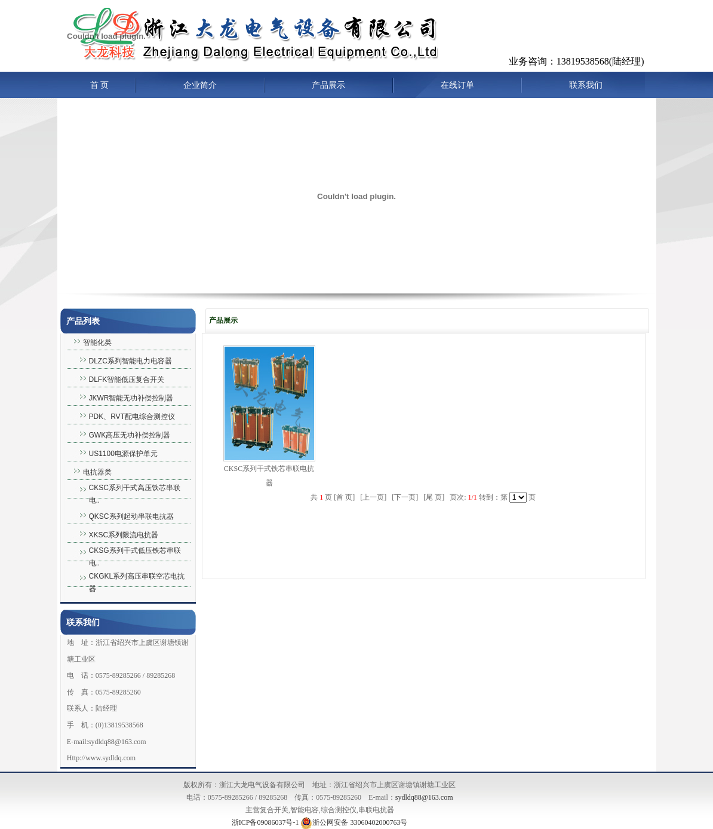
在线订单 (457, 85)
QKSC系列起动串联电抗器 (131, 516)
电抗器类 (97, 472)
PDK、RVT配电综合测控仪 (132, 416)
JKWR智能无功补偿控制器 (131, 398)
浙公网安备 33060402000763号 (353, 822)
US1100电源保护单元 (123, 453)
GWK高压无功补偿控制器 (130, 435)
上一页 (373, 497)
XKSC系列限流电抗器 (124, 535)
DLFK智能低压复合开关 (127, 379)
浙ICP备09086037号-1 (265, 822)
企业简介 (200, 85)
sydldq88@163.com (424, 797)
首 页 (99, 85)
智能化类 (97, 342)
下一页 (405, 497)
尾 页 (434, 497)
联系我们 (586, 85)
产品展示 (328, 85)
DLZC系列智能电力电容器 (130, 361)
